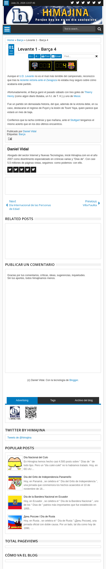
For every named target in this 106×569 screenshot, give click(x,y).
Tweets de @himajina (19, 437)
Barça (22, 134)
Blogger (73, 380)
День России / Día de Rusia (39, 516)
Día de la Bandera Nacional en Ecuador (46, 496)
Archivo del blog (84, 400)
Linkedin (94, 3)
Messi (77, 96)
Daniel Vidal (29, 131)
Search (99, 29)
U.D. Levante (26, 76)
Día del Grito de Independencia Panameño (47, 477)
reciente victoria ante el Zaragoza (38, 80)
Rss (88, 3)
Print (47, 56)
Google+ (83, 3)
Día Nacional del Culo (36, 457)
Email (58, 56)
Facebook (77, 3)
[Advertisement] (54, 185)
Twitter (72, 3)
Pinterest (99, 3)
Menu (6, 3)
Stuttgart (75, 120)
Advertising (22, 400)
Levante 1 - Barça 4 (37, 49)
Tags (53, 400)
